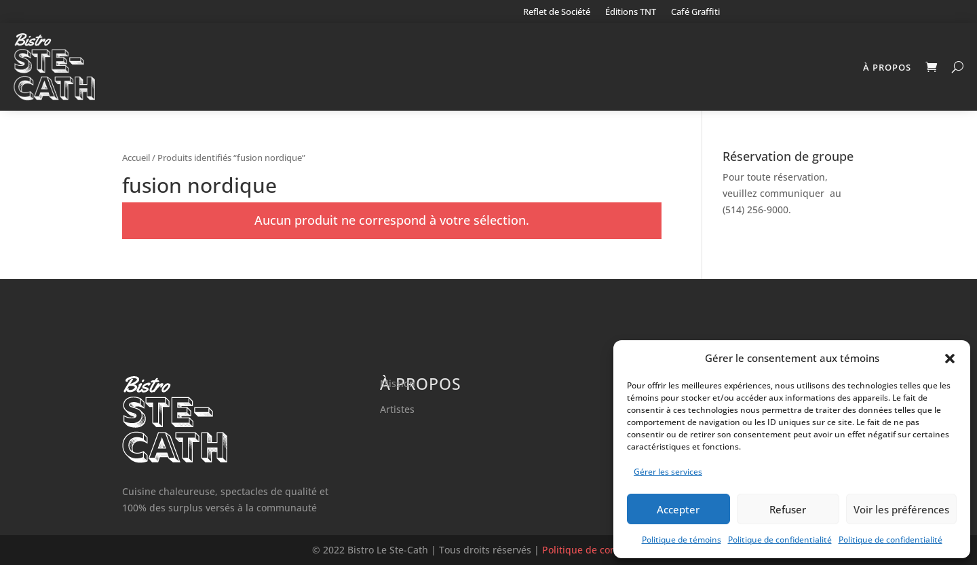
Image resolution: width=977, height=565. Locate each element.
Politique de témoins (681, 539)
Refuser (787, 509)
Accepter (678, 509)
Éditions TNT (630, 12)
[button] (950, 358)
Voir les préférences (901, 509)
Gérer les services (668, 471)
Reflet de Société (556, 12)
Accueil (136, 157)
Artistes (397, 409)
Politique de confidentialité (780, 539)
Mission (397, 383)
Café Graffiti (695, 12)
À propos (887, 67)
